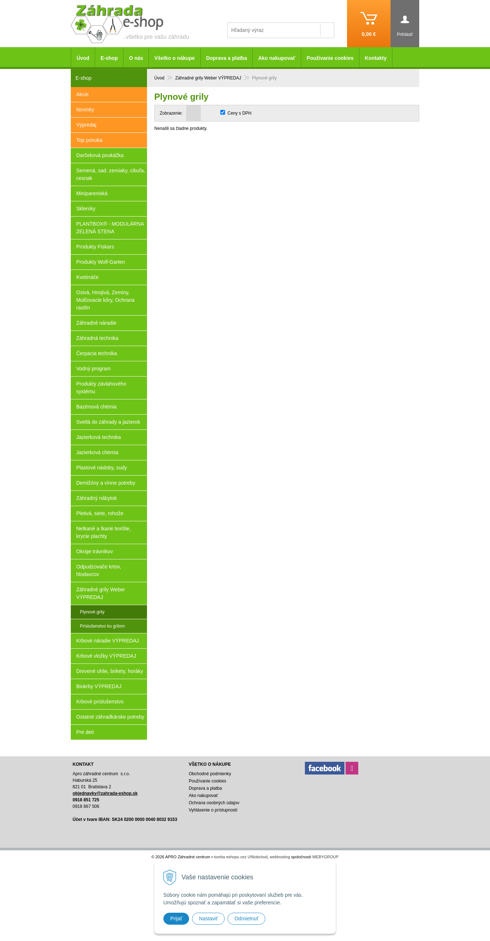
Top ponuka (89, 140)
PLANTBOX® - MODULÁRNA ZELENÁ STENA (110, 227)
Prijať (176, 918)
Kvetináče (87, 277)
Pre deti (85, 732)
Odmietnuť (246, 918)
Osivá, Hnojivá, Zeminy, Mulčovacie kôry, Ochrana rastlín (105, 300)
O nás (136, 58)
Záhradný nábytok (96, 498)
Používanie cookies (330, 58)
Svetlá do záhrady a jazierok (108, 422)
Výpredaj (86, 125)
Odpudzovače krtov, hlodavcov (98, 570)
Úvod (83, 58)
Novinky (85, 109)
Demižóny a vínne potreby (105, 483)
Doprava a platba (226, 58)
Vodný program (93, 368)
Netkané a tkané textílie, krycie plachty (103, 532)
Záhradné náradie (96, 323)
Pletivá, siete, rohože (99, 513)
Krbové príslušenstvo (100, 701)
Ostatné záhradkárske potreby (110, 717)
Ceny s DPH (240, 113)
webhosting (280, 857)
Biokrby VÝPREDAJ (98, 686)
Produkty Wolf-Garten (100, 262)
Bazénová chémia (96, 407)
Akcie (82, 94)
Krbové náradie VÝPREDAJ (107, 641)
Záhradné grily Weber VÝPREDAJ (100, 593)
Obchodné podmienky (210, 773)
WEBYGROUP (325, 857)
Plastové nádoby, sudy (101, 467)
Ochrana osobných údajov (214, 802)
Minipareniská (91, 193)
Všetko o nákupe (174, 58)
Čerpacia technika (96, 353)
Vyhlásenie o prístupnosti (213, 810)
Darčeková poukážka (100, 155)
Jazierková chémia (97, 452)
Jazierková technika (98, 437)
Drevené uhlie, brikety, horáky (109, 671)
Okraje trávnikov (94, 551)
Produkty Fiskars (95, 247)
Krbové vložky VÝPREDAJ (106, 656)
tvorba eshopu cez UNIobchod (241, 857)
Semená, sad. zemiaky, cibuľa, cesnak (110, 174)
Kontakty (376, 58)
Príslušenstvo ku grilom (102, 626)
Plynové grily (92, 612)
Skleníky (85, 208)
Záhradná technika (97, 338)
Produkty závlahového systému (101, 387)
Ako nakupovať (276, 58)
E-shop (109, 58)
